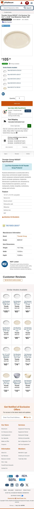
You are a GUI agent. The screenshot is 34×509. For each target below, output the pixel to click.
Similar (28, 154)
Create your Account (24, 455)
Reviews (17, 154)
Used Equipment (5, 435)
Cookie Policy (18, 490)
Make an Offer (5, 441)
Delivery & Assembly (23, 438)
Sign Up (27, 417)
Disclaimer (11, 490)
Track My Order (22, 459)
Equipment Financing (24, 428)
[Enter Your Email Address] (11, 417)
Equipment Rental (23, 432)
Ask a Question (9, 147)
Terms (5, 490)
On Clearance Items (6, 432)
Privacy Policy (26, 490)
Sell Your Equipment (23, 444)
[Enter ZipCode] (15, 126)
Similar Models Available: (10, 67)
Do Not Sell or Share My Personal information (17, 492)
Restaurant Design (23, 435)
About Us (3, 452)
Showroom (4, 428)
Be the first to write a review (13, 280)
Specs (5, 154)
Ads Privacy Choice (17, 495)
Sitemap (12, 505)
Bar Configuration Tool (24, 441)
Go (29, 125)
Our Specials (4, 438)
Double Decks (7, 12)
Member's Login (22, 452)
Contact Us (4, 468)
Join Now (27, 111)
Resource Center (5, 459)
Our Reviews (4, 455)
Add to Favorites (7, 22)
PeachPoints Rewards (7, 465)
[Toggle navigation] (32, 3)
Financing (24, 147)
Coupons (3, 444)
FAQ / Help (4, 462)
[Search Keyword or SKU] (11, 8)
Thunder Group (6, 19)
